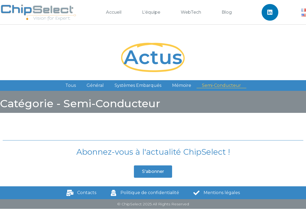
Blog (227, 12)
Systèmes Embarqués (138, 85)
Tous (70, 85)
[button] (153, 171)
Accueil (114, 12)
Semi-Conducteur (221, 85)
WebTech (191, 12)
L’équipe (151, 12)
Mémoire (181, 85)
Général (95, 85)
